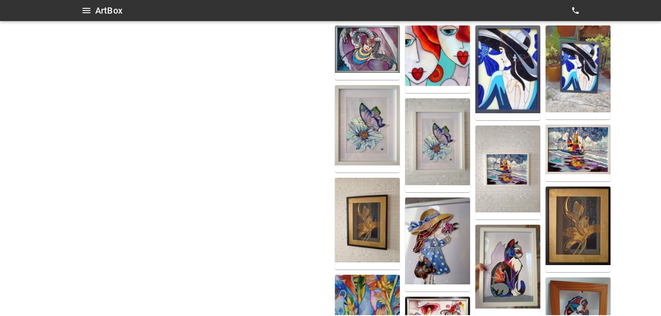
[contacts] (575, 10)
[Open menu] (86, 10)
